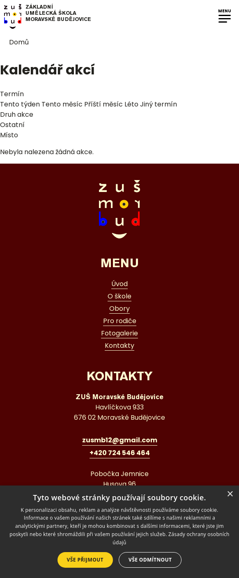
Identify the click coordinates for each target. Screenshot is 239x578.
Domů (14, 42)
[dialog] (119, 532)
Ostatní (12, 124)
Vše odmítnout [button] (150, 559)
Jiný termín (158, 104)
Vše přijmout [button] (85, 559)
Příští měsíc (103, 104)
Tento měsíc (62, 104)
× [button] (230, 494)
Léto (131, 104)
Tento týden (20, 104)
